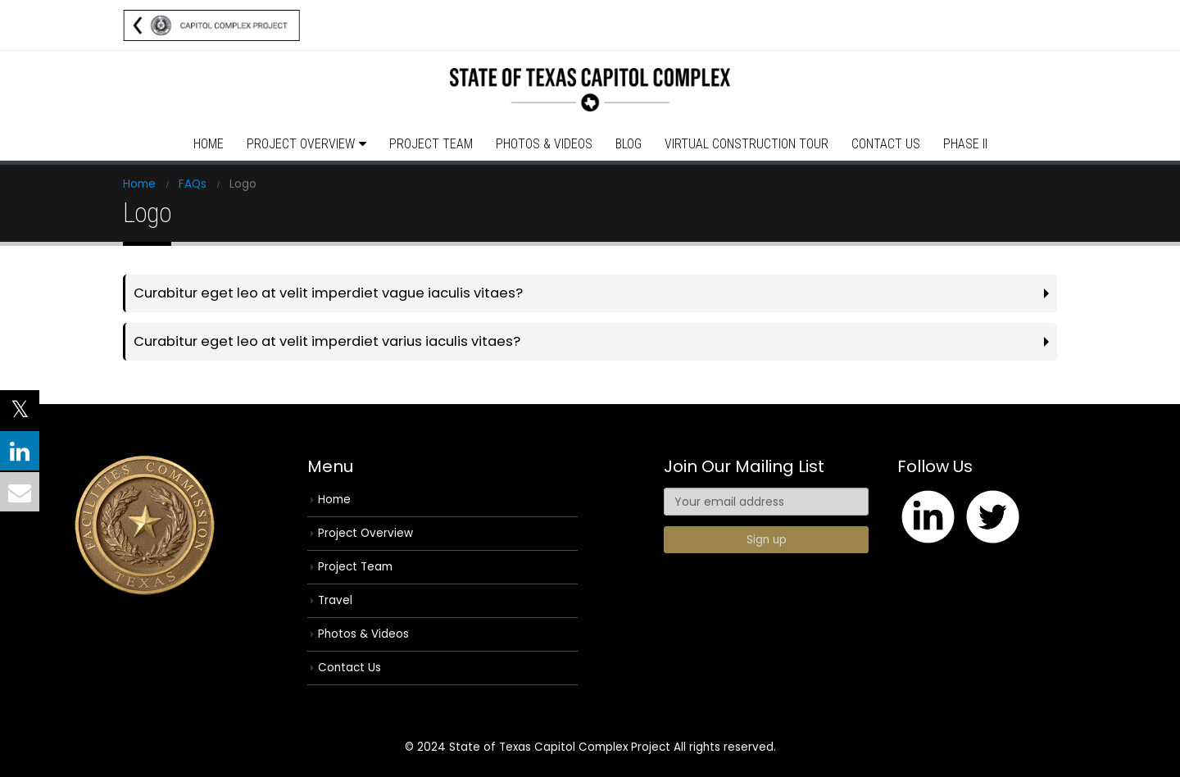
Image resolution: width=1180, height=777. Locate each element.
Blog (628, 144)
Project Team (431, 144)
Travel (335, 600)
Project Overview (301, 144)
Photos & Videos (544, 144)
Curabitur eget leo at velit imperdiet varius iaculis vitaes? (327, 341)
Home (208, 144)
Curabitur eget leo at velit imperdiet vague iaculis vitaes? (328, 293)
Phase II (965, 144)
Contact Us (885, 144)
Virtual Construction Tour (746, 144)
